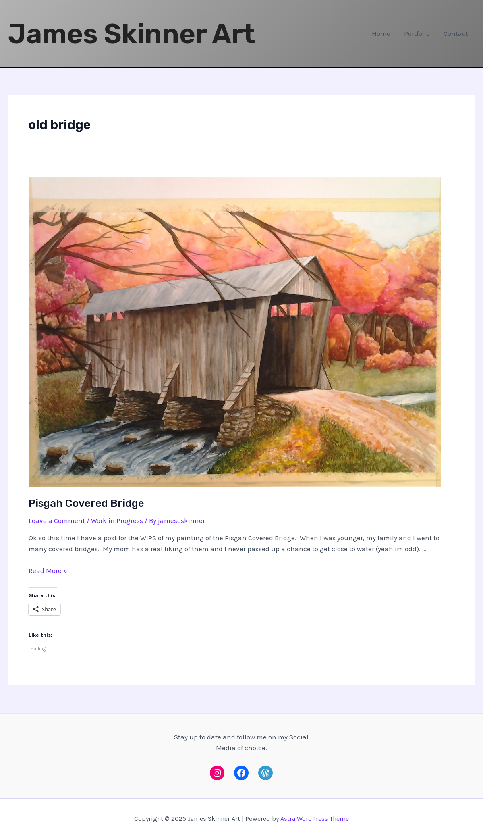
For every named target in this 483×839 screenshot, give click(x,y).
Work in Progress (117, 520)
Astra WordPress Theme (314, 818)
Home (381, 33)
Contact (456, 33)
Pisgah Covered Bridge (86, 503)
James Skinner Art (131, 33)
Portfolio (417, 33)
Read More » (48, 570)
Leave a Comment (57, 520)
